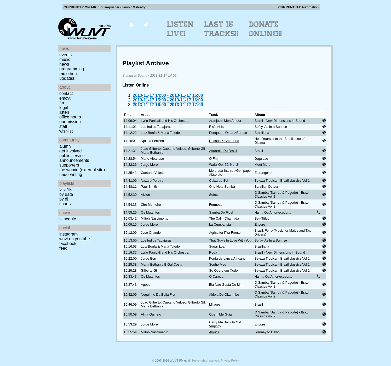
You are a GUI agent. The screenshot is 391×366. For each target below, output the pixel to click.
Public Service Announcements (74, 158)
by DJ (63, 199)
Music (64, 59)
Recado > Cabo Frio (224, 141)
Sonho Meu (217, 264)
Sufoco (214, 195)
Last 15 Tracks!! (221, 29)
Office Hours (70, 117)
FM (61, 103)
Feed (63, 248)
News (64, 64)
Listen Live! (180, 29)
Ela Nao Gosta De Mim (226, 285)
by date (66, 194)
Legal (63, 107)
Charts (65, 204)
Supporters (69, 165)
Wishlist (66, 131)
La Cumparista (220, 224)
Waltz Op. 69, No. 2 (223, 165)
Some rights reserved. (205, 360)
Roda (213, 252)
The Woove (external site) (82, 170)
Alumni (65, 146)
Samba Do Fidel (221, 212)
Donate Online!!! (265, 29)
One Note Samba (222, 186)
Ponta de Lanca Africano (227, 258)
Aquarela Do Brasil (223, 151)
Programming (71, 69)
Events (65, 55)
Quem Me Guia (220, 314)
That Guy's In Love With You (230, 240)
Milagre (214, 304)
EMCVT (65, 98)
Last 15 (65, 189)
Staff (63, 126)
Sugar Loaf (217, 246)
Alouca (214, 332)
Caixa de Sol (218, 180)
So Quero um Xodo (223, 270)
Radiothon (68, 73)
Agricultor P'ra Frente (225, 233)
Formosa (215, 205)
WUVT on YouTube (74, 239)
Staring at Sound (134, 75)
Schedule (67, 219)
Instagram (68, 234)
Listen (64, 112)
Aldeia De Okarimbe (224, 294)
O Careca (216, 276)
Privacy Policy (230, 360)
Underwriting (70, 174)
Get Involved (70, 151)
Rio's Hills (216, 127)
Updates (66, 78)
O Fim (213, 159)
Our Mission (70, 121)
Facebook (67, 243)
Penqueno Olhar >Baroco (228, 133)
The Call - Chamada (224, 218)
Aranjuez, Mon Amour (225, 121)
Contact (66, 93)
